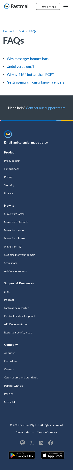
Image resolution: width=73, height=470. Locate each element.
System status (25, 432)
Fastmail (8, 31)
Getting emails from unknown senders (35, 82)
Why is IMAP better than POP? (30, 74)
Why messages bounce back (28, 58)
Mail (22, 31)
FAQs (32, 31)
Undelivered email (20, 66)
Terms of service (47, 432)
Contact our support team (45, 108)
